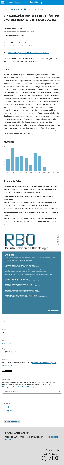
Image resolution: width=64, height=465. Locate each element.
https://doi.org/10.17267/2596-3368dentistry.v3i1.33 (28, 52)
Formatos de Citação (11, 391)
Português (8, 410)
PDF (7, 321)
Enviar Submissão (12, 421)
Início (5, 9)
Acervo (12, 9)
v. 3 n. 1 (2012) (23, 9)
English (6, 407)
